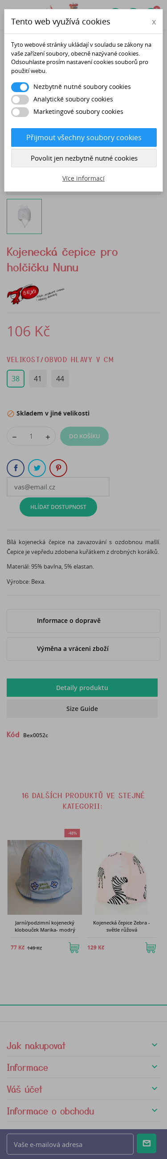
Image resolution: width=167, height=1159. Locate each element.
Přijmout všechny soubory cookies (84, 137)
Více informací (83, 178)
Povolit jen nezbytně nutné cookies (84, 157)
